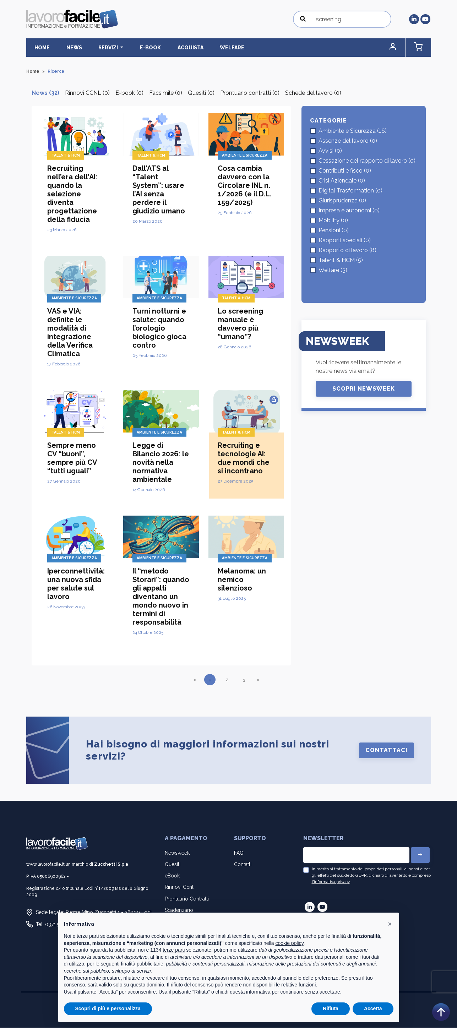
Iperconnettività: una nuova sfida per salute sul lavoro (76, 584)
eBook (172, 876)
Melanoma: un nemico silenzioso (242, 580)
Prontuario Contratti (187, 899)
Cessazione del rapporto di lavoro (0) (367, 161)
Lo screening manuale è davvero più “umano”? (240, 324)
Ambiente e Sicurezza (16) (353, 131)
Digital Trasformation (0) (350, 190)
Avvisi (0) (330, 151)
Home (39, 47)
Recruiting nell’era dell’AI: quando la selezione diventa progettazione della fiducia (72, 194)
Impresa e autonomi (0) (349, 210)
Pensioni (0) (334, 230)
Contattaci (386, 750)
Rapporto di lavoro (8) (347, 250)
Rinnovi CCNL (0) (87, 93)
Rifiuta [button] (330, 1008)
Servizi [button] (96, 47)
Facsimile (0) (165, 93)
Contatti (242, 864)
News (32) (45, 93)
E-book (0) (129, 93)
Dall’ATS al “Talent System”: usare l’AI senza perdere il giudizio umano (158, 190)
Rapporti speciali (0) (345, 240)
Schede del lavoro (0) (313, 93)
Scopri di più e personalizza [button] (108, 1008)
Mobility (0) (333, 220)
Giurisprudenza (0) (342, 200)
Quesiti (172, 864)
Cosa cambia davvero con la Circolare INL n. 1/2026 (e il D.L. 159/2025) (245, 185)
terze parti (174, 950)
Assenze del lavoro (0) (348, 141)
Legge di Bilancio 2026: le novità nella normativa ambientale (160, 462)
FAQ (239, 853)
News (66, 47)
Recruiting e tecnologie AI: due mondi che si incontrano (244, 458)
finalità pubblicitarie (142, 964)
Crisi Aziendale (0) (342, 181)
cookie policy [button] (289, 943)
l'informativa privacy (331, 882)
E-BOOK (131, 47)
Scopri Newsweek (363, 389)
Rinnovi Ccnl (179, 887)
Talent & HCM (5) (341, 260)
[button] (401, 47)
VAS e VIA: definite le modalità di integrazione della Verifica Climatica (70, 332)
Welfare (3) (333, 270)
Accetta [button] (373, 1008)
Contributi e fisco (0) (345, 171)
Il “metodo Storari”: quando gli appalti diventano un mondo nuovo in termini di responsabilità (160, 597)
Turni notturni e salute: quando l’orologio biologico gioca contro (159, 328)
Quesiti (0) (201, 93)
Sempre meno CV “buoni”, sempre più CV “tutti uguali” (72, 458)
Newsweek (177, 853)
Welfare (203, 47)
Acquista (167, 47)
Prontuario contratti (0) (249, 93)
